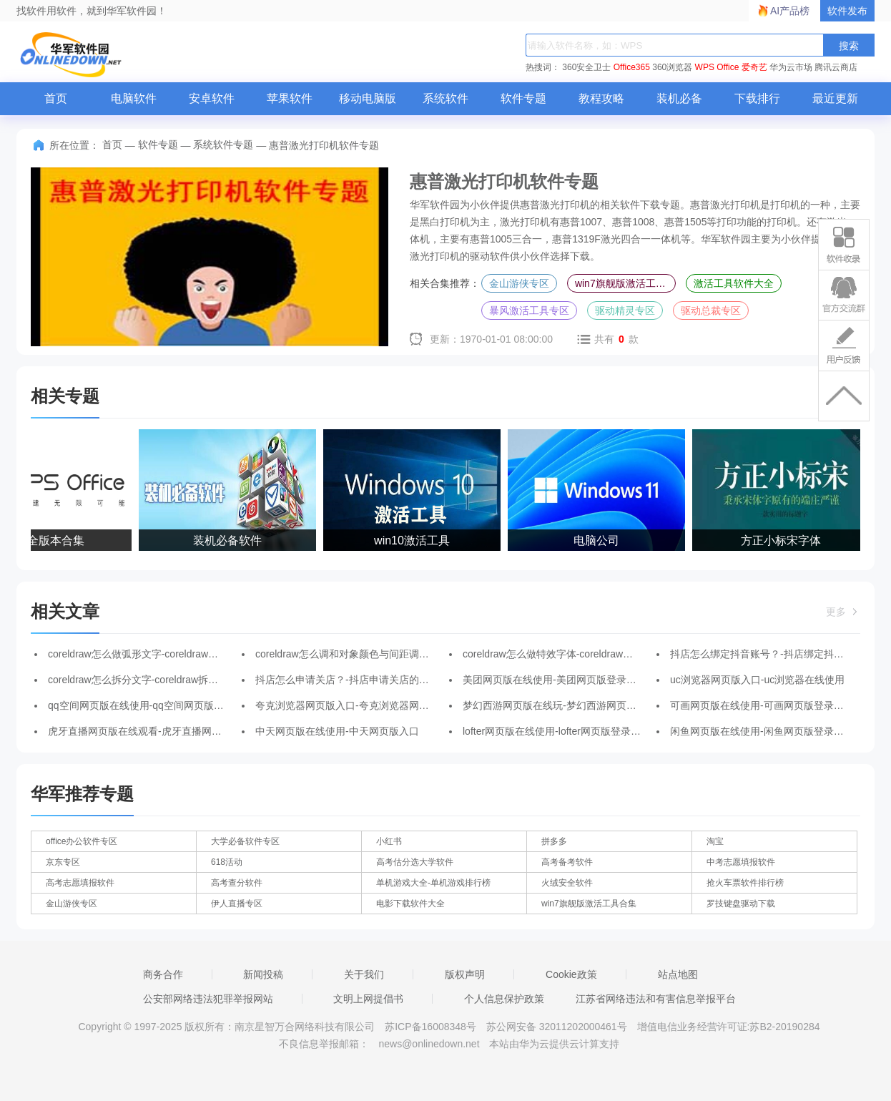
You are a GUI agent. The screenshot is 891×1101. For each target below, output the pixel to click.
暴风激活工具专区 (529, 310)
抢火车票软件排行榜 (745, 883)
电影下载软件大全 (410, 904)
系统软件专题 (223, 144)
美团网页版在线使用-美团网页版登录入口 (554, 679)
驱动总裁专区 (711, 310)
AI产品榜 (789, 10)
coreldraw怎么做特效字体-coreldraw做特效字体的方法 (583, 654)
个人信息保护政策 (504, 999)
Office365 (632, 67)
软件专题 (523, 98)
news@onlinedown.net (428, 1043)
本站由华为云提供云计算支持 (554, 1043)
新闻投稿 (263, 974)
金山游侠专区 (519, 283)
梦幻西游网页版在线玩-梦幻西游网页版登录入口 (569, 705)
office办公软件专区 (81, 841)
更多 (843, 611)
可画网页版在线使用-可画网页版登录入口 (762, 705)
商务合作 (163, 974)
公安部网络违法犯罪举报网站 (208, 999)
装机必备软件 (229, 540)
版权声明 (465, 974)
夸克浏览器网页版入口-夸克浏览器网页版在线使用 (367, 705)
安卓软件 (212, 98)
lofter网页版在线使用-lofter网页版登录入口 (557, 731)
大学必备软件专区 (245, 841)
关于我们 (364, 974)
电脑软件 (134, 98)
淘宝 (715, 841)
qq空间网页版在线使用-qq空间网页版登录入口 (151, 705)
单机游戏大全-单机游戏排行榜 (433, 883)
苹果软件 (289, 98)
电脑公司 (598, 540)
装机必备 (679, 98)
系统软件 (445, 98)
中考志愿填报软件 (741, 862)
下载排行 (757, 98)
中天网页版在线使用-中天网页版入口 (337, 731)
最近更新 (835, 98)
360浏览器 (672, 67)
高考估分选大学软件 (414, 862)
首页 (55, 98)
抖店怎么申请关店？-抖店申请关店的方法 (347, 679)
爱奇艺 (754, 67)
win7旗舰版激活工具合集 (625, 283)
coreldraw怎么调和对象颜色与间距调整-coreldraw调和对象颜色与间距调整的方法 (435, 654)
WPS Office (717, 67)
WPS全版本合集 (45, 540)
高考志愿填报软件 (80, 883)
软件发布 (847, 10)
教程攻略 (601, 98)
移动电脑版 (367, 98)
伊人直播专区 (236, 904)
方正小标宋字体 (783, 540)
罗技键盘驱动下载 (741, 904)
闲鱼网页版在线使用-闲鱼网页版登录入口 (762, 731)
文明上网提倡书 (368, 999)
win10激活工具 (414, 540)
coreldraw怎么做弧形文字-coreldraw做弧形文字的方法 (168, 654)
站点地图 (678, 974)
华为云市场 (790, 67)
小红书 (389, 841)
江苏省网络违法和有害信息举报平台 (656, 999)
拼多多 (554, 841)
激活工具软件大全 (734, 283)
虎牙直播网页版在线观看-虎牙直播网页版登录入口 (160, 731)
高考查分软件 (236, 883)
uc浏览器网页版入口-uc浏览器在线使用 (757, 679)
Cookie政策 (571, 974)
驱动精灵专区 (625, 310)
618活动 (226, 862)
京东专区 (63, 862)
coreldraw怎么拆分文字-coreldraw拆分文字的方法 (158, 679)
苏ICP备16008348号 (430, 1026)
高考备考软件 (567, 862)
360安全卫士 (586, 67)
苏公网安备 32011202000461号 (558, 1026)
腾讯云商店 (835, 67)
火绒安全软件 (567, 883)
